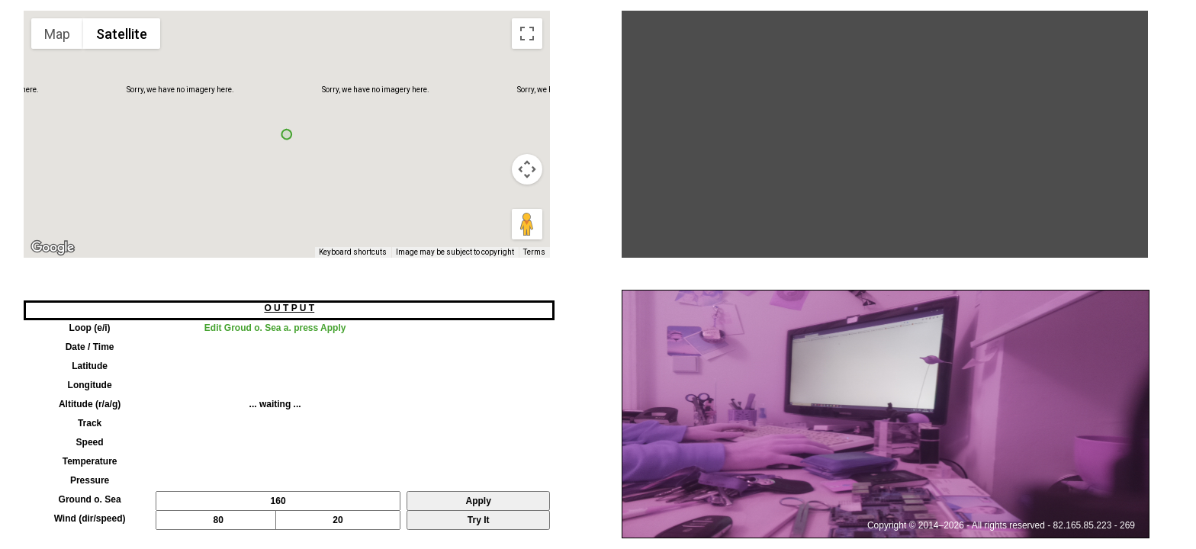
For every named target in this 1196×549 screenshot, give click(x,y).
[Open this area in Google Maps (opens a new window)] (52, 248)
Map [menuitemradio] (57, 34)
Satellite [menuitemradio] (121, 34)
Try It (479, 520)
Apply (478, 501)
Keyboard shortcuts (353, 252)
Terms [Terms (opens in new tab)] (534, 252)
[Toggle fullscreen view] (527, 33)
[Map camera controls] (527, 169)
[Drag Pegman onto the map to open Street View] (527, 224)
